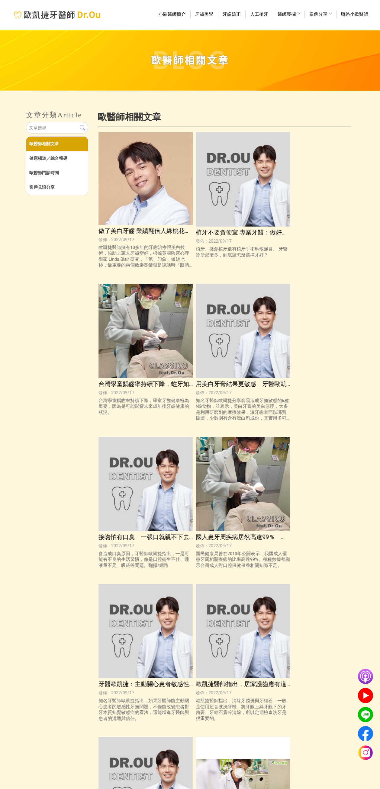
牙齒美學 (204, 14)
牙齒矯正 (232, 14)
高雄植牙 (181, 782)
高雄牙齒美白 (161, 782)
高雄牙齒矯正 (219, 782)
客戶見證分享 (41, 187)
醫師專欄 (289, 14)
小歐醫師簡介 (172, 14)
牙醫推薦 (199, 782)
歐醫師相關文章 (44, 143)
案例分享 (320, 14)
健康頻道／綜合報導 (48, 158)
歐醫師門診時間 (44, 172)
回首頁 (107, 770)
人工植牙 (259, 14)
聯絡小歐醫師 (354, 14)
